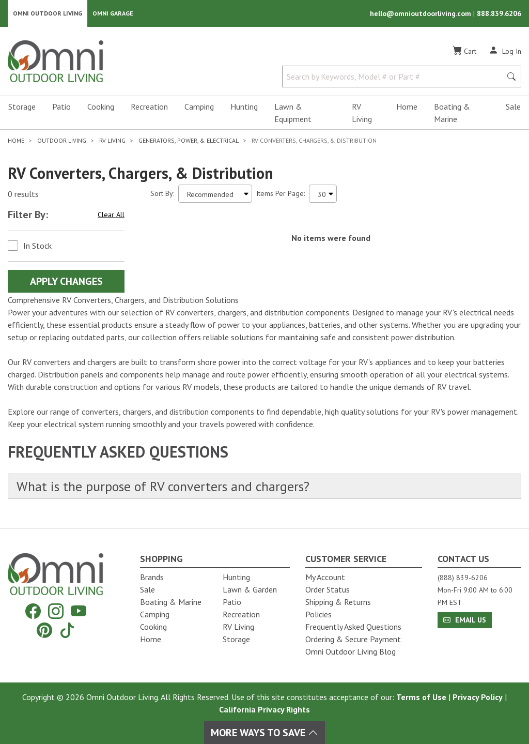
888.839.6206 (499, 13)
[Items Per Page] (323, 194)
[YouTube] (78, 611)
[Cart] (464, 51)
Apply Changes (66, 281)
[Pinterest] (44, 630)
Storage (22, 106)
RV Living (362, 112)
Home (406, 106)
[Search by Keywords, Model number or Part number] (395, 76)
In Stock (37, 245)
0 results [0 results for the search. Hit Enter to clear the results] (23, 194)
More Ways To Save (264, 732)
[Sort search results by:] (215, 194)
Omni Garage (112, 13)
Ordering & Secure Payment (353, 639)
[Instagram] (56, 611)
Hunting (244, 106)
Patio (61, 106)
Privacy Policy (478, 697)
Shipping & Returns (338, 602)
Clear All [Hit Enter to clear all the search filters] (111, 214)
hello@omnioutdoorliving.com (421, 13)
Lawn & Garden (250, 589)
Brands (152, 577)
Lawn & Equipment (293, 112)
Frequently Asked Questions (353, 626)
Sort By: (162, 193)
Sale (513, 106)
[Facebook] (33, 611)
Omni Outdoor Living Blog (350, 651)
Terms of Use (421, 697)
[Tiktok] (67, 630)
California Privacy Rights (264, 709)
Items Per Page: (280, 193)
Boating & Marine (452, 112)
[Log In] (505, 50)
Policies (318, 614)
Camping (199, 106)
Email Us (464, 620)
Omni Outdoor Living (47, 13)
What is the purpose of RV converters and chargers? (163, 486)
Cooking (100, 106)
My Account (325, 577)
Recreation (149, 106)
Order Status (327, 589)
